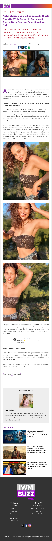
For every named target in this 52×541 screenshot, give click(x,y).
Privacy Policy (38, 511)
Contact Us (14, 520)
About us (13, 505)
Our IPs (13, 508)
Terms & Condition (38, 514)
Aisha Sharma (7, 374)
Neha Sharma (17, 374)
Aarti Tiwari (13, 44)
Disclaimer (13, 514)
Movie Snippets (18, 12)
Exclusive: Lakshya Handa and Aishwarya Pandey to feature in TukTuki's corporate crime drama (38, 465)
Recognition (13, 511)
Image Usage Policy (38, 508)
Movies (6, 12)
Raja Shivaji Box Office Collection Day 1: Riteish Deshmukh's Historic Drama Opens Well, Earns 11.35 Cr (36, 449)
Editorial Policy (38, 505)
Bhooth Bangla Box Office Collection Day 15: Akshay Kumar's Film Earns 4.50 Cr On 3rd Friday (37, 434)
